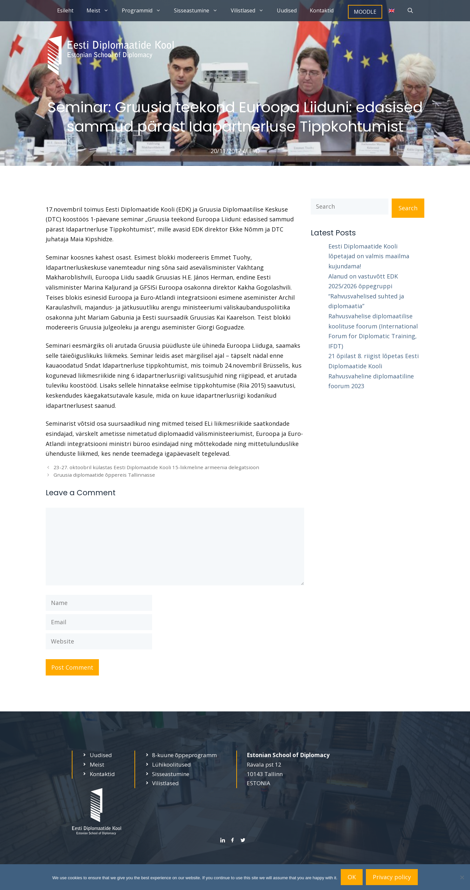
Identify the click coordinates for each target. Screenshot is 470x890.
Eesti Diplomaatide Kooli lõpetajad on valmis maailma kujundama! (368, 256)
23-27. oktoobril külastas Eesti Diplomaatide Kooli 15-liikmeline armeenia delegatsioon (156, 467)
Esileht (65, 10)
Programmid (144, 10)
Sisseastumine (199, 10)
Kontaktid (322, 10)
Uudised (287, 10)
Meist (100, 10)
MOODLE (365, 11)
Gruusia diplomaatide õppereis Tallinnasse (104, 474)
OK (352, 877)
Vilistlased (250, 10)
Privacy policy (392, 877)
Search (408, 208)
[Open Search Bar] (410, 10)
